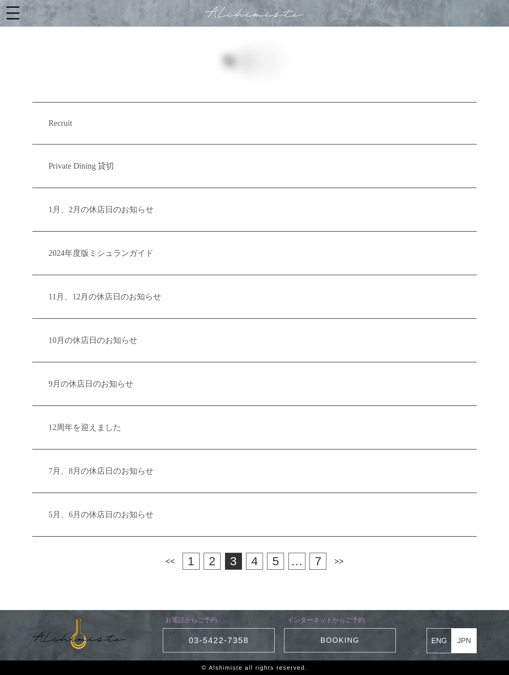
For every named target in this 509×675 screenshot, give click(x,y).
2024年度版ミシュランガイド (101, 253)
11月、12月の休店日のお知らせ (104, 296)
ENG (439, 641)
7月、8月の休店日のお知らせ (101, 470)
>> (338, 561)
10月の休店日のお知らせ (92, 340)
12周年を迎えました (84, 427)
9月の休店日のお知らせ (90, 383)
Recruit (60, 123)
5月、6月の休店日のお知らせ (101, 514)
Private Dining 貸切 (81, 165)
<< (170, 561)
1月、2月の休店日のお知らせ (101, 209)
